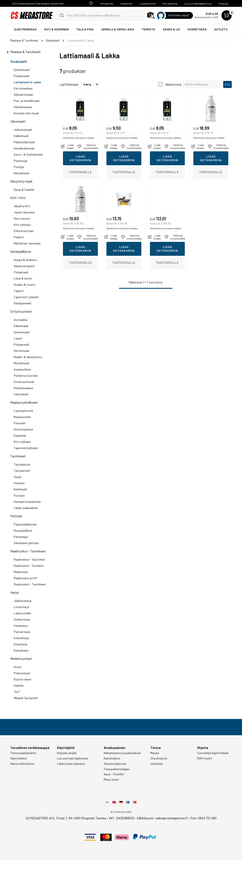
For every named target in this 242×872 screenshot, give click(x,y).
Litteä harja (21, 607)
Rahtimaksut (112, 758)
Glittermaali (21, 351)
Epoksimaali (22, 69)
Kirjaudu (223, 3)
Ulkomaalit (18, 121)
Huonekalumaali (24, 148)
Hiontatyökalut (23, 429)
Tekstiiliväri (21, 394)
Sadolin (19, 685)
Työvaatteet (22, 470)
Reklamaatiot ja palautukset (122, 753)
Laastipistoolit (23, 410)
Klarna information (22, 763)
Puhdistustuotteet (26, 375)
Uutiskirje (156, 763)
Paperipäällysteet (25, 524)
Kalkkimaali (21, 136)
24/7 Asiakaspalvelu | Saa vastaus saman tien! (38, 3)
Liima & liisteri (23, 278)
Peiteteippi (21, 537)
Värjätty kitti (22, 206)
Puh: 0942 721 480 (203, 818)
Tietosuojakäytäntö (23, 753)
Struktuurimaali (24, 382)
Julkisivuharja (22, 601)
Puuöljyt (19, 167)
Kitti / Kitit (18, 198)
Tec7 (17, 691)
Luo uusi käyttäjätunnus (198, 3)
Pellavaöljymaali (24, 142)
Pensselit (20, 423)
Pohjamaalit (22, 76)
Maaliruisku (21, 572)
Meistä (154, 753)
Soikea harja (22, 619)
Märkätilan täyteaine (27, 243)
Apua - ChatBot (114, 774)
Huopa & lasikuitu (25, 260)
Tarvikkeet (18, 456)
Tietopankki (106, 3)
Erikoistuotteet (24, 231)
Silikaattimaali (23, 94)
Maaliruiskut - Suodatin (29, 565)
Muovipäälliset (23, 530)
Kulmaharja (21, 650)
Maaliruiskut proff (25, 578)
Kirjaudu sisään (67, 753)
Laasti (18, 338)
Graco (18, 667)
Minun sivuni (111, 779)
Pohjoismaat (22, 673)
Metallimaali (21, 363)
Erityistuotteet (21, 311)
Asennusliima (22, 369)
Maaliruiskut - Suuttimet (29, 559)
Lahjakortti (126, 3)
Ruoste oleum (22, 679)
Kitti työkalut (22, 224)
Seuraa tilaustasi (115, 763)
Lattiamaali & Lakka (27, 82)
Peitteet (16, 516)
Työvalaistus (22, 464)
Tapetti (19, 291)
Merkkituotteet (21, 658)
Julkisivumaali (23, 129)
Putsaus (19, 495)
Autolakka (20, 319)
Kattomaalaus (23, 88)
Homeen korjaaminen (27, 501)
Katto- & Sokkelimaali (28, 154)
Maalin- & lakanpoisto (28, 357)
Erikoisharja (21, 638)
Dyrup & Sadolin (24, 189)
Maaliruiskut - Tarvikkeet (28, 551)
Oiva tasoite (22, 218)
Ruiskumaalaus (23, 388)
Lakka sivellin (22, 613)
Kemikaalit (20, 489)
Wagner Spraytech (26, 698)
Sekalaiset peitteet (26, 543)
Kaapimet (20, 435)
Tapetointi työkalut (26, 297)
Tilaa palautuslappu (117, 769)
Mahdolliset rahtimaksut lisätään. (79, 163)
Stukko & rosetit (25, 284)
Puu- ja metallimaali (26, 101)
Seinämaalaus (23, 107)
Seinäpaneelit (22, 303)
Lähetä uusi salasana (71, 763)
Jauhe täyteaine (24, 212)
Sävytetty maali (21, 181)
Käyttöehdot (18, 758)
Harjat (14, 592)
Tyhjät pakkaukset (26, 508)
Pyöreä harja (22, 632)
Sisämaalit (18, 61)
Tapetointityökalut (26, 448)
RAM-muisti (204, 758)
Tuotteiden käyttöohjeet (213, 753)
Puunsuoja (20, 160)
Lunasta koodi (147, 3)
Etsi (227, 84)
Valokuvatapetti (24, 266)
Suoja (17, 477)
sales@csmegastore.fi (171, 818)
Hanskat (19, 483)
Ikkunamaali (21, 173)
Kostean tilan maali (26, 113)
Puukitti (19, 237)
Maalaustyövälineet (24, 402)
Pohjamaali (21, 272)
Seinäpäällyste (20, 251)
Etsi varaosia (170, 3)
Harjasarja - (21, 625)
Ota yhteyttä (158, 758)
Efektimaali (21, 326)
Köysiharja (20, 644)
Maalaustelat (22, 417)
